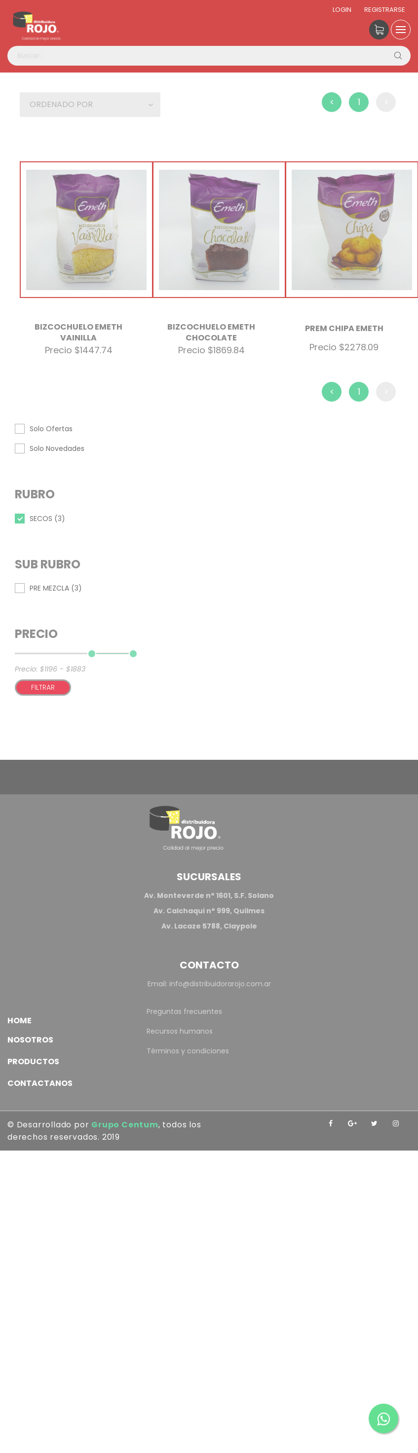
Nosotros (30, 1039)
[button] (90, 104)
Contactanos (40, 1083)
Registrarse (384, 9)
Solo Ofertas (51, 429)
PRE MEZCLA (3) (56, 588)
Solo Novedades (57, 448)
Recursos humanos (180, 1031)
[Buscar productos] (209, 56)
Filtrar (43, 687)
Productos (33, 1061)
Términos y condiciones (188, 1051)
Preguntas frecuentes (184, 1011)
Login (342, 9)
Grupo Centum (124, 1124)
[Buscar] (398, 56)
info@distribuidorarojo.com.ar (220, 984)
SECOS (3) (47, 518)
